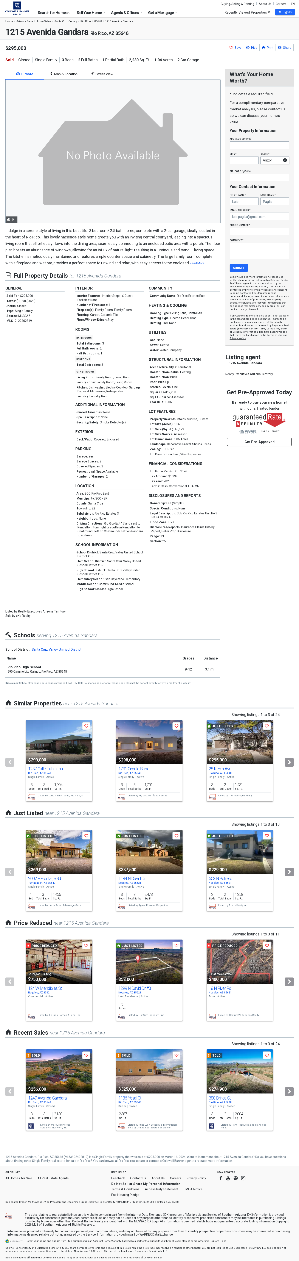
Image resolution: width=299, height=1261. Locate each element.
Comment (236, 240)
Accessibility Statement (161, 1189)
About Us (265, 3)
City (233, 153)
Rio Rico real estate (132, 1160)
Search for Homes (54, 12)
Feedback (118, 1178)
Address (240, 138)
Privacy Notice (238, 338)
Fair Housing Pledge (125, 1195)
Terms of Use (274, 335)
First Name (238, 194)
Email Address (240, 209)
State (265, 153)
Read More (197, 263)
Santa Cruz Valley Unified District (56, 649)
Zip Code (240, 171)
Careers (281, 3)
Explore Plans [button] (218, 1241)
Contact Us (138, 1178)
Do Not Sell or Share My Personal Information (146, 1184)
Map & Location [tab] (63, 74)
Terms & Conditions (125, 1189)
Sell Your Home (91, 12)
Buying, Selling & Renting (237, 3)
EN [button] (293, 4)
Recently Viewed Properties (247, 12)
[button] (285, 12)
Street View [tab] (102, 74)
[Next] (289, 762)
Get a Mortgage (162, 12)
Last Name (268, 194)
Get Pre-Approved (259, 442)
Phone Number (240, 225)
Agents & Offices (126, 12)
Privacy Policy (196, 1178)
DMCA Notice (193, 1189)
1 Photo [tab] (24, 74)
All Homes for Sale (18, 1178)
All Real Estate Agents (53, 1178)
